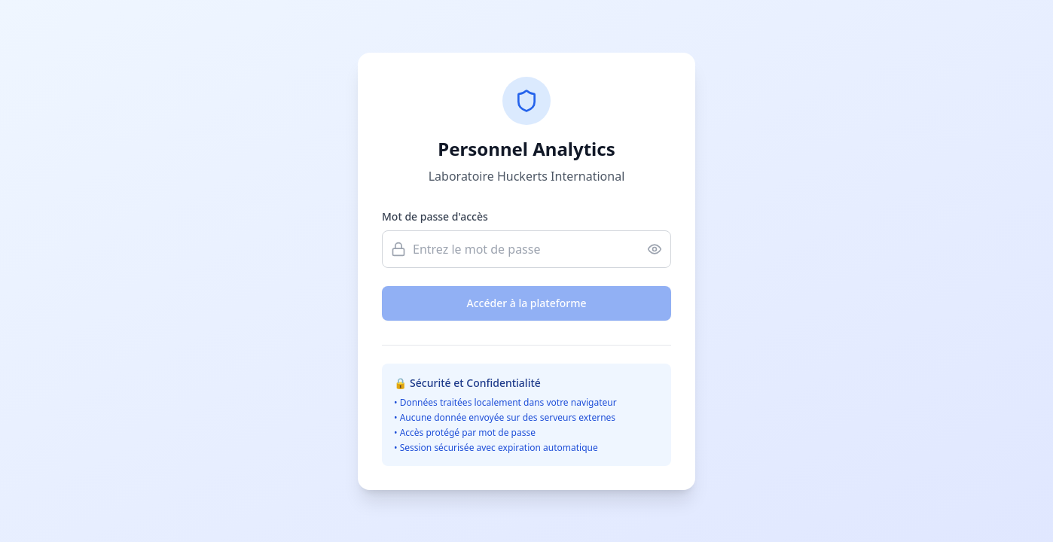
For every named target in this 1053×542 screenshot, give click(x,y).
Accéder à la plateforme (527, 303)
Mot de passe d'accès (435, 216)
